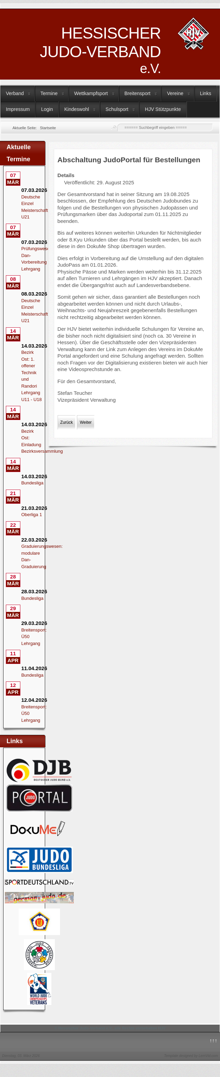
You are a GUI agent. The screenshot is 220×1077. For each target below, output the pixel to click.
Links (205, 93)
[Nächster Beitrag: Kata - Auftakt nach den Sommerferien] (85, 422)
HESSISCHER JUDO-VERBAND (100, 50)
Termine (49, 93)
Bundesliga (32, 482)
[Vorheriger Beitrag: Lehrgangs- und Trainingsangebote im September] (67, 422)
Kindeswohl (76, 109)
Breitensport (137, 93)
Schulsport (117, 109)
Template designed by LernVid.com (191, 1056)
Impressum (18, 109)
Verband (15, 93)
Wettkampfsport (91, 93)
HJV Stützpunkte (163, 109)
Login (47, 109)
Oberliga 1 (31, 514)
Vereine (175, 93)
